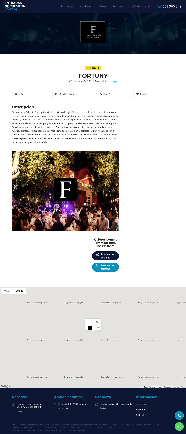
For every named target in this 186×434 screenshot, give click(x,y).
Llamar (20, 411)
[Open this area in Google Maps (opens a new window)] (5, 386)
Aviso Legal (141, 404)
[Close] (97, 322)
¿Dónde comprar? (141, 6)
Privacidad (141, 409)
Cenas (102, 6)
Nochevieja (67, 6)
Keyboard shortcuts (148, 387)
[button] (93, 334)
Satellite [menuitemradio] (19, 291)
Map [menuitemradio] (6, 291)
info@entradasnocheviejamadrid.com (116, 404)
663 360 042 (172, 6)
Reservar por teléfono (105, 267)
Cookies (140, 414)
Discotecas (119, 6)
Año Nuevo (86, 6)
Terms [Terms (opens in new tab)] (183, 387)
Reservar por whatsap (105, 256)
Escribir (103, 408)
